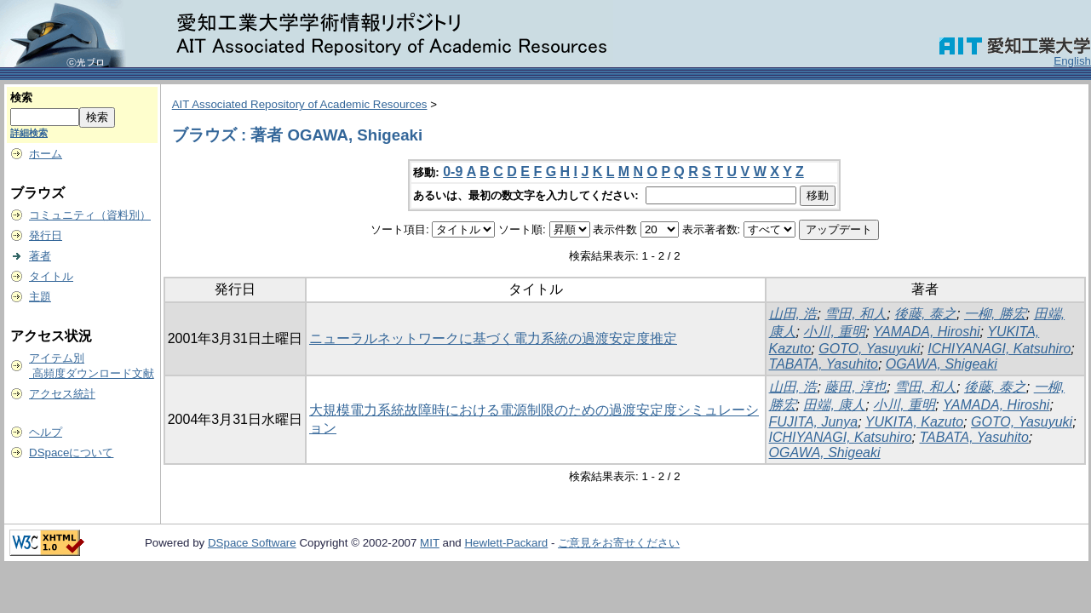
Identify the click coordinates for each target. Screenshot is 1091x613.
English (1072, 60)
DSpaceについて (71, 452)
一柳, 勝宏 (995, 313)
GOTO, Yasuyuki (869, 348)
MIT (429, 542)
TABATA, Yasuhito (823, 364)
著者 (40, 255)
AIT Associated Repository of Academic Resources (300, 104)
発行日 (45, 235)
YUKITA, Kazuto (914, 422)
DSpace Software (252, 542)
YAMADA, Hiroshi (926, 331)
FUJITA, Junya (813, 422)
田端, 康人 (834, 405)
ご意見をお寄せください (619, 542)
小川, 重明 (834, 331)
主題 (40, 296)
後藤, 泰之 (925, 313)
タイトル (51, 276)
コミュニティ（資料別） (90, 215)
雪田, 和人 (855, 313)
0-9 (452, 171)
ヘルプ (45, 432)
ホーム (45, 153)
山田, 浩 (793, 313)
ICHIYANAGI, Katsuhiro (999, 348)
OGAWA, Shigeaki (941, 364)
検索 (21, 97)
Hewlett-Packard (506, 542)
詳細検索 (29, 133)
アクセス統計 (62, 393)
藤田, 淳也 (855, 387)
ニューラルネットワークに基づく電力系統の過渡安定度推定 (493, 338)
